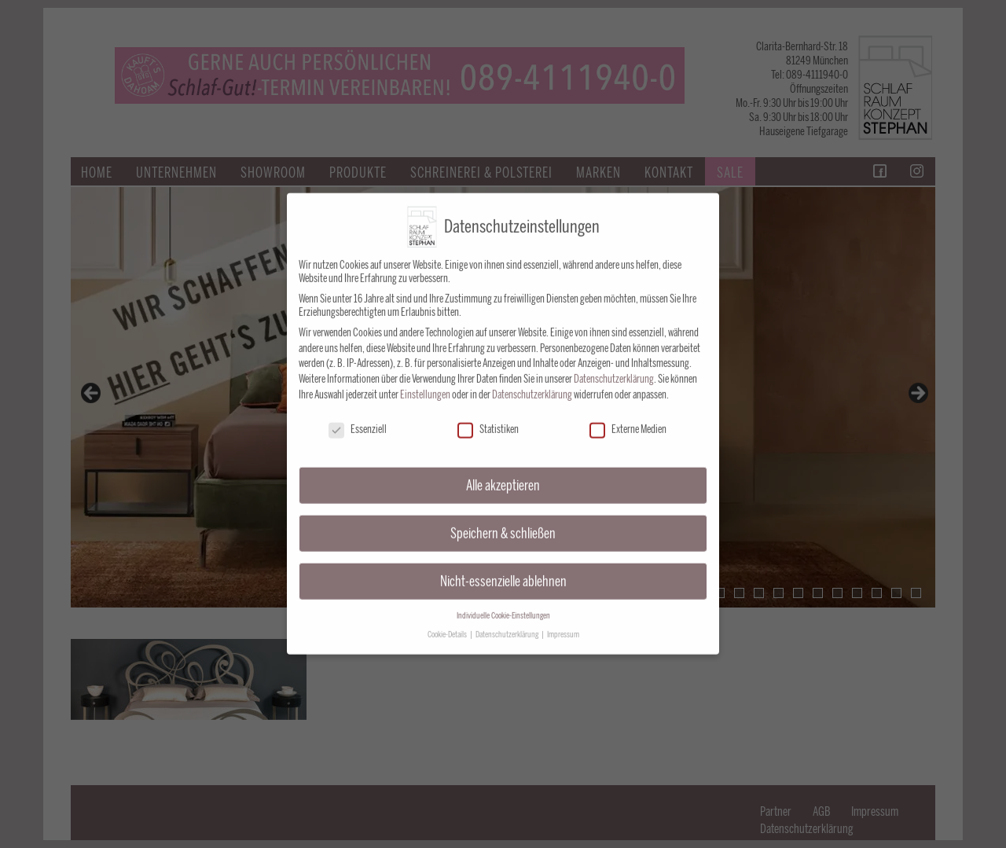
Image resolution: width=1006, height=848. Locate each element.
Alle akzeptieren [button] (503, 472)
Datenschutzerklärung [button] (507, 621)
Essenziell (358, 416)
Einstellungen (425, 381)
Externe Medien (627, 416)
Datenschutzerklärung (614, 366)
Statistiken (488, 416)
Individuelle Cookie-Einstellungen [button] (503, 602)
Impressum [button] (563, 621)
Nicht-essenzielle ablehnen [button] (503, 568)
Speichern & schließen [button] (503, 520)
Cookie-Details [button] (448, 621)
